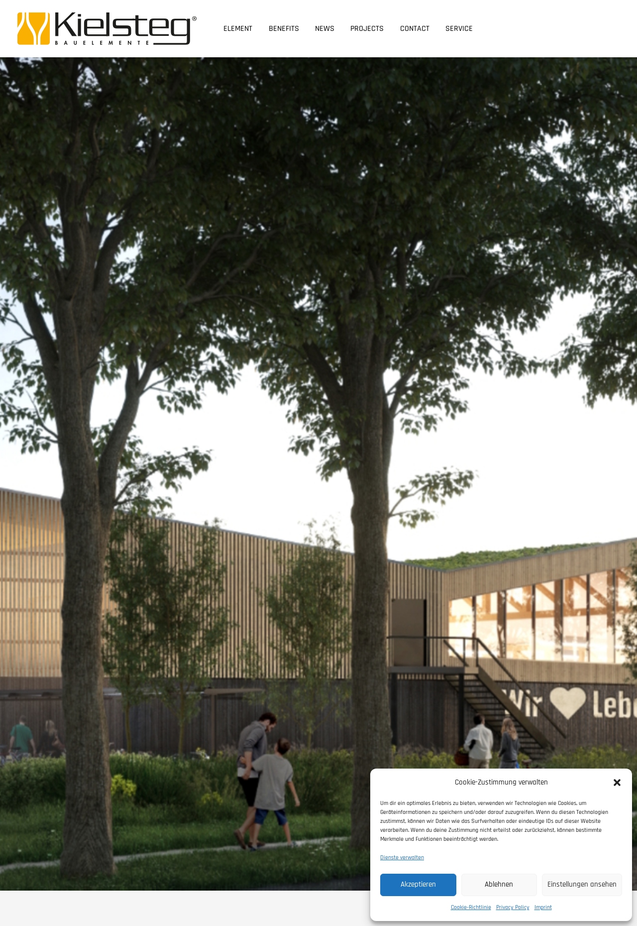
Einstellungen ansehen (582, 884)
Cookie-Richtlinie (471, 907)
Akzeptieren (418, 884)
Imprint (543, 907)
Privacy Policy (513, 907)
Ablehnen (499, 884)
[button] (617, 783)
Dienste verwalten (402, 857)
